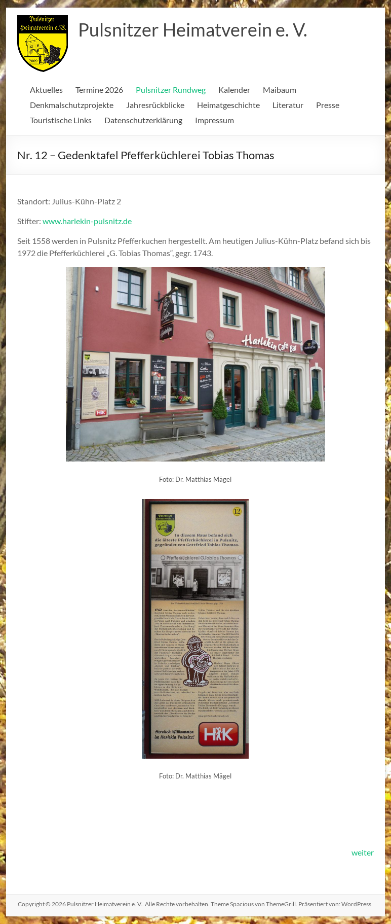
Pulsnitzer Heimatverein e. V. (192, 29)
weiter (362, 852)
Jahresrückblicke (155, 105)
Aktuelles (46, 89)
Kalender (234, 89)
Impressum (214, 120)
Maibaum (279, 89)
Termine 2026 (99, 89)
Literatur (287, 105)
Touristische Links (61, 120)
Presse (327, 105)
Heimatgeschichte (228, 105)
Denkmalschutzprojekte (71, 105)
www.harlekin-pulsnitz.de (87, 221)
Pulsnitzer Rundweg (171, 89)
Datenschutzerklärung (143, 120)
